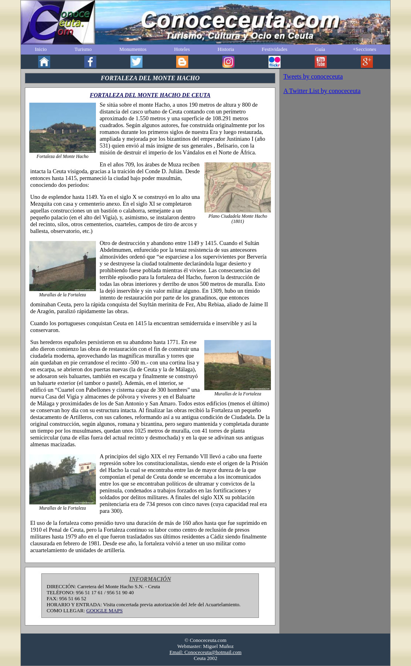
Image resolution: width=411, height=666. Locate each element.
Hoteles (182, 49)
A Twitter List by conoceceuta (321, 90)
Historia (226, 49)
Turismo (83, 49)
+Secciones (364, 49)
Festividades (274, 49)
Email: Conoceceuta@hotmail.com (205, 652)
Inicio (41, 49)
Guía (320, 49)
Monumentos (132, 49)
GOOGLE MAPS (104, 610)
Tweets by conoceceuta (313, 76)
